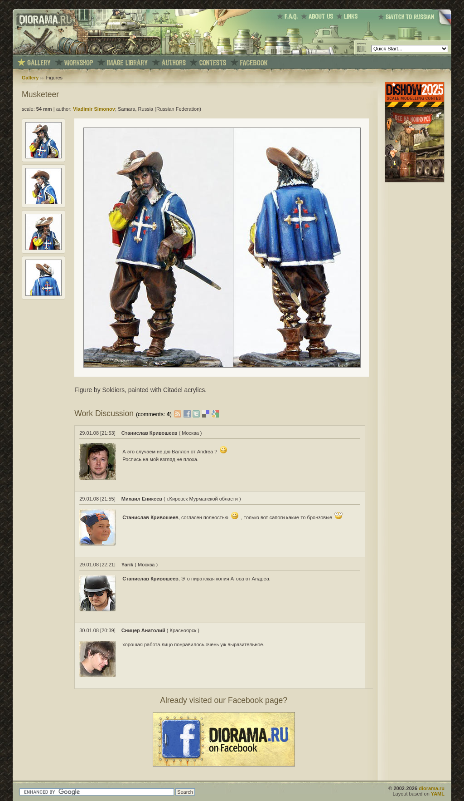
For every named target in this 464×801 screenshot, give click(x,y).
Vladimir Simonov (94, 109)
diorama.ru (432, 788)
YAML (438, 793)
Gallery (30, 77)
